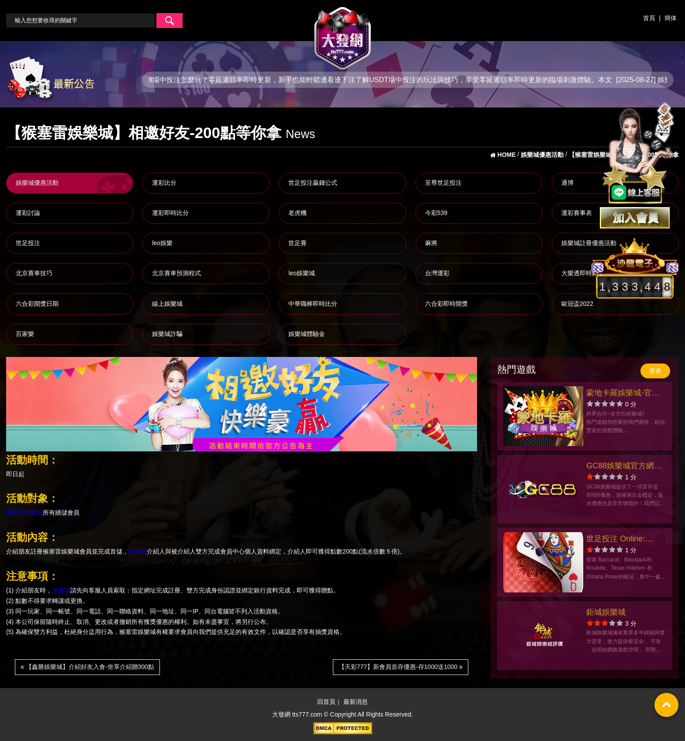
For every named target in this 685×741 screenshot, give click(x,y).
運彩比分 (164, 182)
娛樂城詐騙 (167, 333)
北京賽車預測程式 (176, 273)
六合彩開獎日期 (37, 303)
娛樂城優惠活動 (37, 182)
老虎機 (297, 212)
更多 (655, 370)
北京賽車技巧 (34, 273)
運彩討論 (28, 212)
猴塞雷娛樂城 (24, 512)
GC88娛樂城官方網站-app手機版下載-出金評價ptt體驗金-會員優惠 (625, 466)
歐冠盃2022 (577, 303)
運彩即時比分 (170, 212)
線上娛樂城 (167, 303)
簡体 (670, 17)
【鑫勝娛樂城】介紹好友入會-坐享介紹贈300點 (87, 666)
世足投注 (28, 242)
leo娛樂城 (301, 273)
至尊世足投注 (443, 182)
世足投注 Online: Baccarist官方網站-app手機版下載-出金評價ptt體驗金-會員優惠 (626, 539)
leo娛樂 (162, 242)
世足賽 (297, 242)
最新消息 (355, 701)
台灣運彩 (437, 273)
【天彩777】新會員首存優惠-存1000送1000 (401, 666)
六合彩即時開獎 (446, 303)
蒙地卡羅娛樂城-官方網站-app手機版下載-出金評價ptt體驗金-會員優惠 (623, 393)
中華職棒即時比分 (312, 303)
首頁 (649, 17)
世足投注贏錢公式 (312, 182)
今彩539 (436, 212)
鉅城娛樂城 (606, 612)
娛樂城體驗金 (306, 333)
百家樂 (25, 333)
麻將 (431, 242)
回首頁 (326, 701)
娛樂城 (137, 551)
